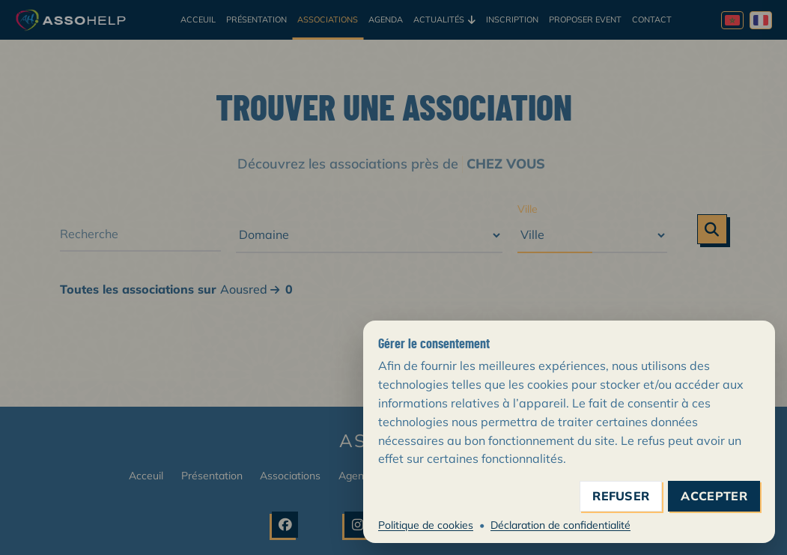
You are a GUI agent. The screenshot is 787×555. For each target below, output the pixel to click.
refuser (620, 496)
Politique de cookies (425, 525)
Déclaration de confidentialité (560, 525)
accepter (714, 496)
